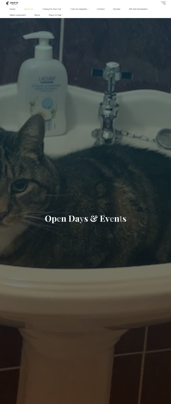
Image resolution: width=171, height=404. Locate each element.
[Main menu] (163, 3)
